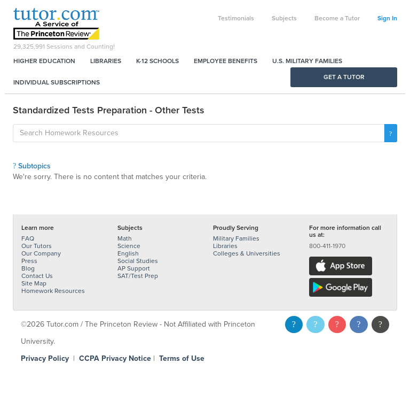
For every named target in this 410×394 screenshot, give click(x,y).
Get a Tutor (344, 77)
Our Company (41, 253)
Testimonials (236, 18)
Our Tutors (36, 246)
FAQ (27, 238)
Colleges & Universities (246, 253)
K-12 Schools (157, 61)
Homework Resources (53, 291)
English (128, 253)
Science (128, 246)
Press (29, 261)
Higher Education (44, 61)
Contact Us (37, 276)
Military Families (236, 238)
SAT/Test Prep (137, 276)
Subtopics (32, 166)
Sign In (387, 18)
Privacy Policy (45, 358)
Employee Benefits (225, 61)
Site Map (33, 283)
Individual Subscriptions (56, 82)
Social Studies (137, 261)
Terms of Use (181, 358)
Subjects (284, 18)
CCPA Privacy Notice (115, 358)
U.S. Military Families (307, 61)
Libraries (105, 61)
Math (124, 238)
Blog (28, 268)
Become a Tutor (337, 18)
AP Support (133, 268)
